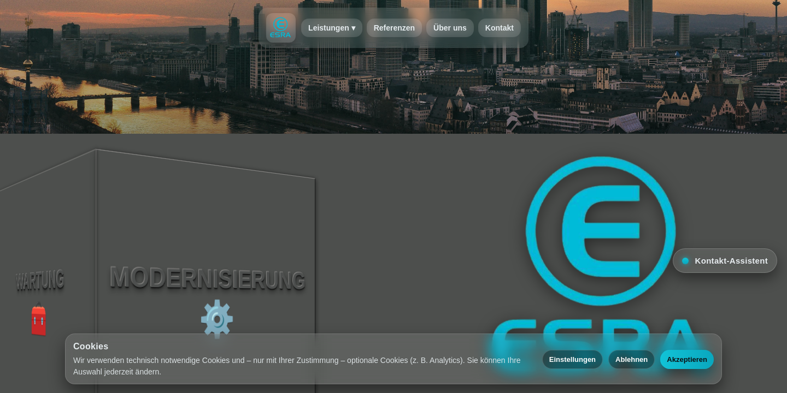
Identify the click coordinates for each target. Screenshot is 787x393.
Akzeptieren (687, 359)
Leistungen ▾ (331, 27)
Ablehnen (631, 359)
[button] (725, 260)
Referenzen (394, 27)
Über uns (450, 27)
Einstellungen (572, 359)
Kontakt (499, 27)
